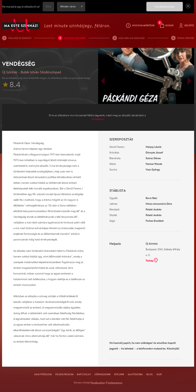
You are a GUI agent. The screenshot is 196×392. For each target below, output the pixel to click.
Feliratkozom (64, 374)
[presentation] (115, 9)
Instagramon (115, 382)
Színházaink (103, 374)
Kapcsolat (84, 374)
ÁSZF (159, 374)
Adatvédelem (43, 374)
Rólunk (119, 374)
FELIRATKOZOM (164, 6)
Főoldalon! (98, 119)
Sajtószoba (135, 374)
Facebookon (98, 382)
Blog (149, 374)
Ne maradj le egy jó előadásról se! (21, 6)
